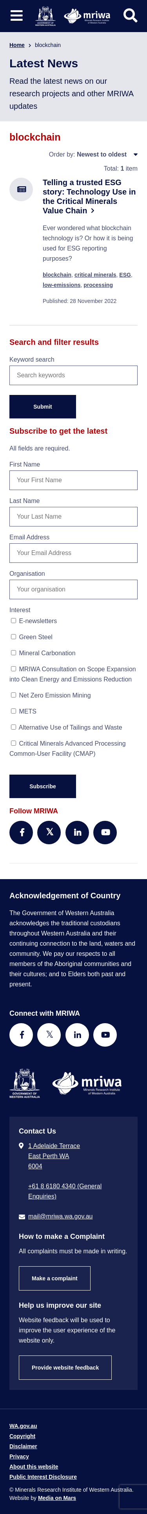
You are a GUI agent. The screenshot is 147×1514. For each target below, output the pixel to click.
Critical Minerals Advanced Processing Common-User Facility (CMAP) (67, 748)
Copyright (22, 1436)
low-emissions (61, 285)
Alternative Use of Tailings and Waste (66, 727)
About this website (33, 1467)
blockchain (57, 275)
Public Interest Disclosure (43, 1477)
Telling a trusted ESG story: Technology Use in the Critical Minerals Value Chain (89, 196)
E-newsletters (34, 621)
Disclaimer (23, 1446)
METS (23, 711)
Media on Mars (57, 1498)
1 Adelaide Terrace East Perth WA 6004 (54, 1156)
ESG (125, 275)
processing (98, 285)
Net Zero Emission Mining (51, 695)
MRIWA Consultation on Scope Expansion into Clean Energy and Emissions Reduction (72, 674)
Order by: (62, 154)
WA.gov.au (23, 1426)
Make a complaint (55, 1278)
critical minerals (95, 275)
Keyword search (31, 359)
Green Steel (32, 637)
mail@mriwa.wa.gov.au (60, 1216)
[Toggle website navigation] (16, 16)
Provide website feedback (65, 1367)
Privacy (19, 1456)
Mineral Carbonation (43, 653)
